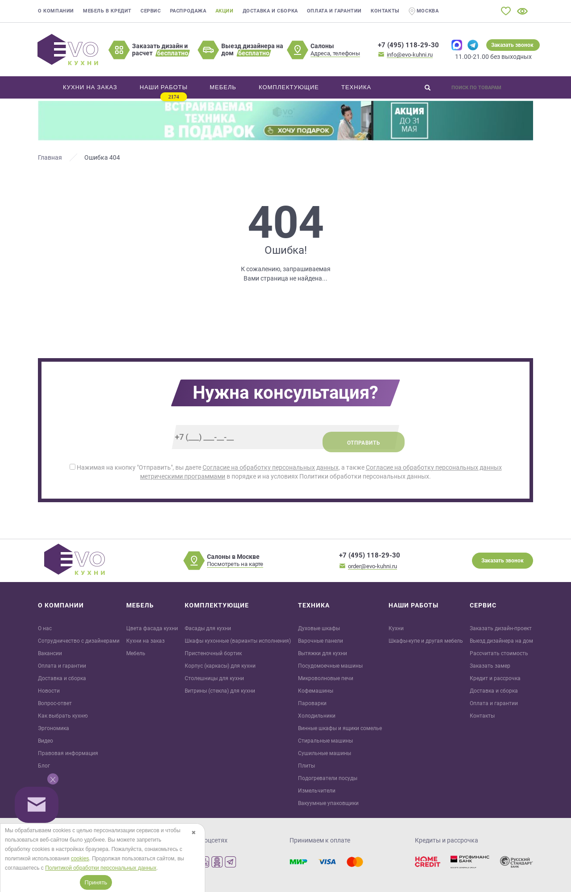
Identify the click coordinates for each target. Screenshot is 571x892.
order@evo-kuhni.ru (372, 566)
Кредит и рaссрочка (495, 678)
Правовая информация (68, 753)
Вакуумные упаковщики (328, 803)
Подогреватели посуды (327, 778)
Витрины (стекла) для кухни (220, 691)
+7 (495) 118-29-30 (408, 45)
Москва (424, 11)
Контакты (385, 11)
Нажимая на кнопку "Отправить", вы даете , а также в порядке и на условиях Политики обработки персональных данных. (286, 472)
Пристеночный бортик (213, 653)
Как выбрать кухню (63, 716)
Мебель (135, 653)
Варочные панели (320, 641)
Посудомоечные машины (330, 666)
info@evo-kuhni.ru (410, 54)
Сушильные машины (324, 753)
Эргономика (53, 728)
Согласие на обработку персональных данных (271, 467)
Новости (49, 691)
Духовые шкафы (319, 628)
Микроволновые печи (325, 678)
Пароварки (312, 703)
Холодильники (316, 716)
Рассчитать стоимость (499, 653)
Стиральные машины (325, 741)
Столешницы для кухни (214, 678)
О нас (45, 628)
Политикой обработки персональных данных (100, 868)
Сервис (151, 11)
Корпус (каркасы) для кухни (220, 666)
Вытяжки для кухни (322, 653)
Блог (44, 766)
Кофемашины (315, 691)
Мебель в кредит (107, 11)
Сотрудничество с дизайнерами (79, 641)
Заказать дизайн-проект (501, 628)
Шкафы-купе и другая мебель (426, 641)
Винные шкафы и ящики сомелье (340, 728)
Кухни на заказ (145, 641)
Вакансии (50, 653)
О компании (56, 11)
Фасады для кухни (208, 628)
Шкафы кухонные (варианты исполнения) (238, 641)
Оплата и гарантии (334, 11)
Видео (45, 741)
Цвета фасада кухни (152, 628)
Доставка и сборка (270, 11)
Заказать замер (490, 666)
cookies (80, 858)
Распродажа (188, 11)
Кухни (396, 628)
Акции (224, 11)
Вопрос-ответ (55, 703)
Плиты (306, 766)
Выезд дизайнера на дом (501, 641)
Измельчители (316, 791)
